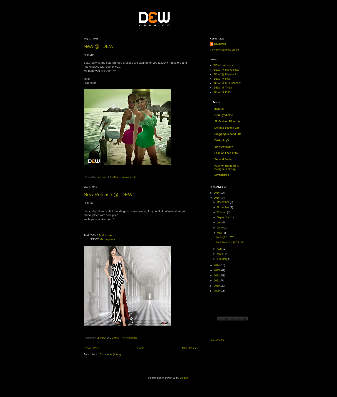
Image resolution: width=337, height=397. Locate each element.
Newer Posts (92, 348)
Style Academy (224, 146)
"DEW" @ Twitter (223, 87)
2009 (217, 290)
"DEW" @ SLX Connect (227, 83)
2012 (217, 275)
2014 (217, 265)
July (219, 222)
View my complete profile (224, 49)
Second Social (223, 159)
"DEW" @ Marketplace (226, 69)
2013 (217, 270)
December (223, 202)
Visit (217, 340)
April (220, 248)
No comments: (129, 177)
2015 (217, 197)
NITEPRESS (222, 175)
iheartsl (219, 108)
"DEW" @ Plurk (222, 92)
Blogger (184, 377)
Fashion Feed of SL (227, 153)
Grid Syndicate (224, 115)
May (220, 232)
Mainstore (105, 235)
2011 (217, 280)
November (223, 207)
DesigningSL (222, 140)
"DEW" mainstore (223, 65)
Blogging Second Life (228, 134)
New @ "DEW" (100, 46)
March (221, 253)
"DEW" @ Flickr (222, 78)
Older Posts (189, 348)
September (223, 217)
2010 (217, 285)
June (220, 227)
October (222, 212)
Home (140, 348)
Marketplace (107, 239)
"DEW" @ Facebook (225, 74)
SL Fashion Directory (228, 121)
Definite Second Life (227, 127)
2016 (217, 192)
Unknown (220, 44)
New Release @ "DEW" (109, 194)
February (222, 259)
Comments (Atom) (110, 354)
